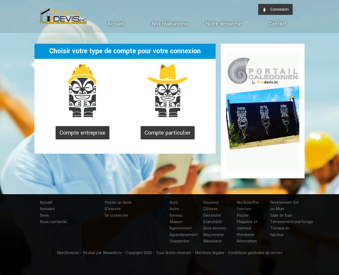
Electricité (212, 215)
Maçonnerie (213, 235)
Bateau (176, 215)
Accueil (115, 23)
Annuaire (47, 209)
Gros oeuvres (214, 228)
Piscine (243, 215)
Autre (174, 209)
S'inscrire (113, 209)
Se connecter (116, 215)
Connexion (275, 9)
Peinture (244, 209)
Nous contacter (53, 222)
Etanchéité (212, 222)
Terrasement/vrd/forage (291, 222)
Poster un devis (118, 202)
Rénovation (247, 241)
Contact (278, 23)
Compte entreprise (82, 133)
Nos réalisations (170, 23)
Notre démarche (223, 23)
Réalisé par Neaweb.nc (102, 253)
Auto (174, 202)
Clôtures (210, 209)
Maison (176, 222)
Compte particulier (168, 133)
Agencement (181, 228)
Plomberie (245, 235)
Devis (44, 215)
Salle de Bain (281, 215)
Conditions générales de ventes (255, 253)
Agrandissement (184, 235)
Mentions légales (209, 253)
